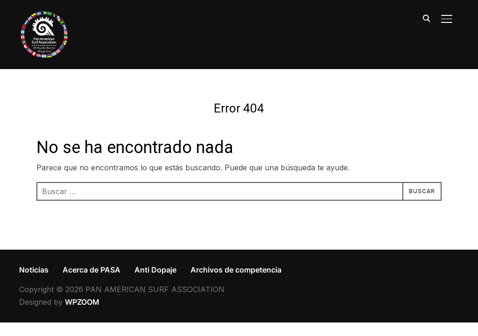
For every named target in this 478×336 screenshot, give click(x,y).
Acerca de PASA (91, 269)
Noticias (34, 269)
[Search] (426, 17)
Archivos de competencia (235, 269)
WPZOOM (82, 302)
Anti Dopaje (155, 269)
